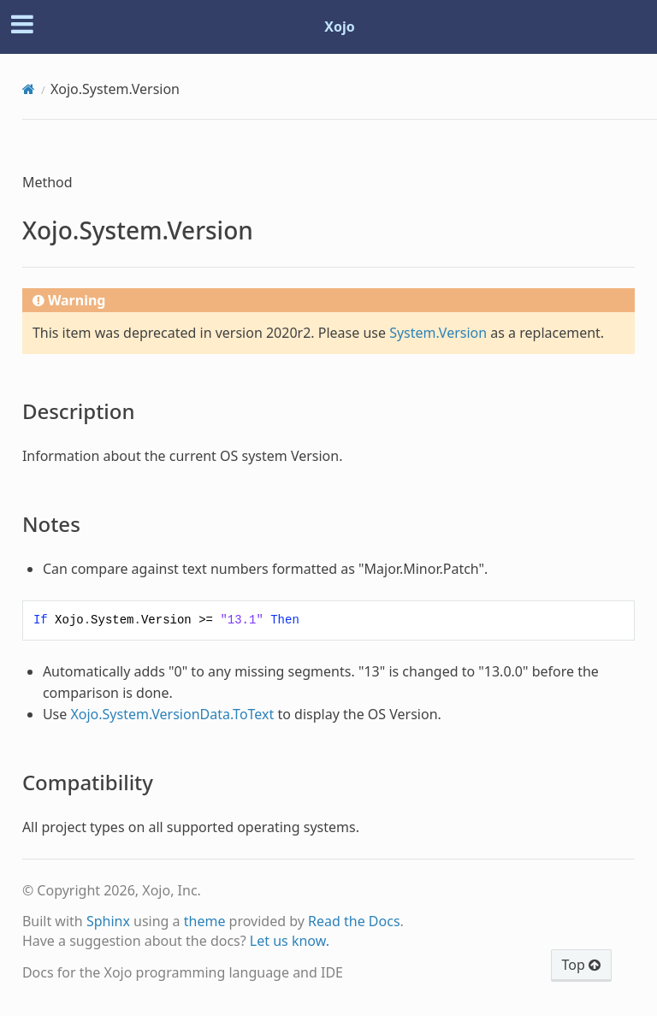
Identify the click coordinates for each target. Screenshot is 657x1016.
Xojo (339, 26)
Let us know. (289, 940)
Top (581, 964)
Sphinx (108, 921)
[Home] (28, 89)
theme (205, 921)
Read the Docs (354, 921)
